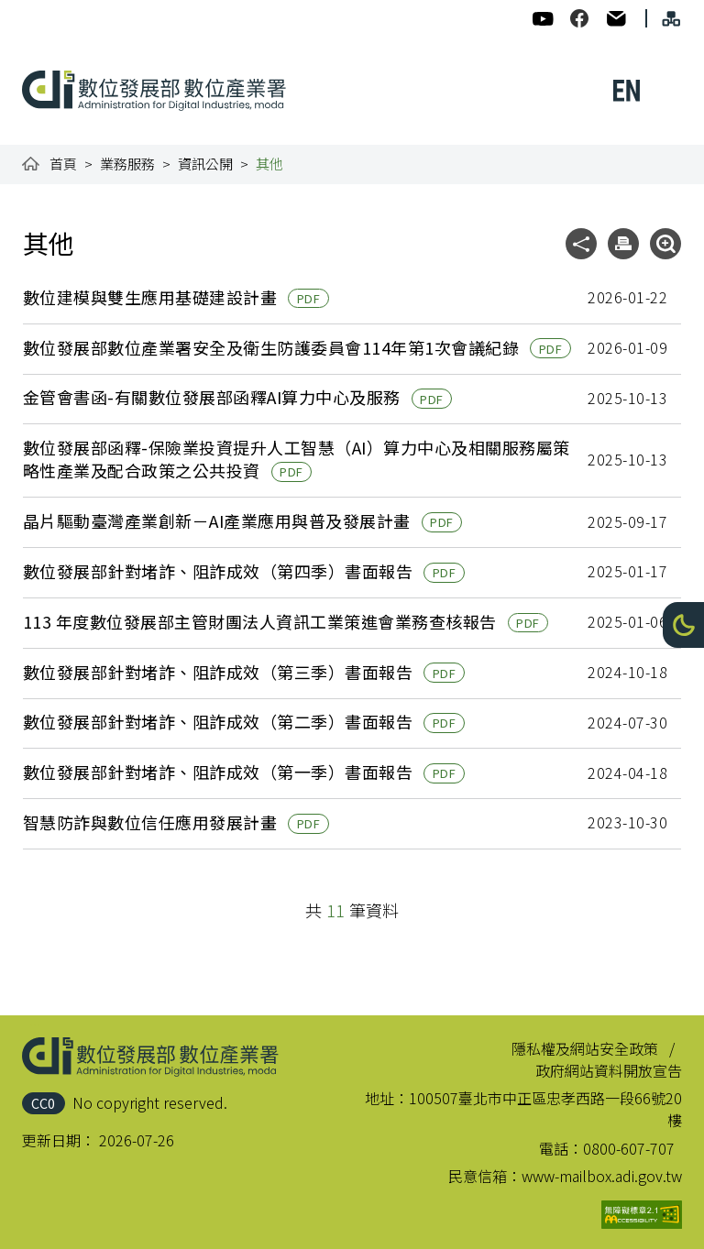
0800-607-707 (629, 1148)
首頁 (63, 163)
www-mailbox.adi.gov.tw (602, 1176)
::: (34, 11)
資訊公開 (205, 163)
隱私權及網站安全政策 (585, 1048)
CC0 (43, 1102)
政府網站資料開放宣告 (608, 1070)
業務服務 (127, 163)
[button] (683, 625)
